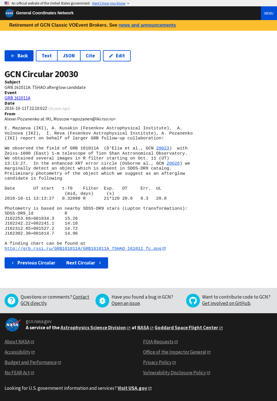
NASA (143, 328)
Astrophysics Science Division (93, 328)
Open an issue (126, 303)
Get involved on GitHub (226, 303)
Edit (117, 55)
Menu (269, 13)
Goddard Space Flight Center (186, 328)
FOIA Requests (158, 342)
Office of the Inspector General (174, 352)
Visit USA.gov (132, 388)
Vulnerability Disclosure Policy (174, 372)
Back (19, 55)
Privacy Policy (157, 362)
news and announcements (147, 25)
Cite (90, 55)
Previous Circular (32, 263)
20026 (173, 163)
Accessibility (17, 352)
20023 (162, 148)
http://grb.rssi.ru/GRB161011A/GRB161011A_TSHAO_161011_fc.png (83, 249)
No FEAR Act (17, 372)
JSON (69, 55)
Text (47, 55)
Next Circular (84, 263)
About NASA (17, 342)
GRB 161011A (17, 98)
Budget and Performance (31, 362)
